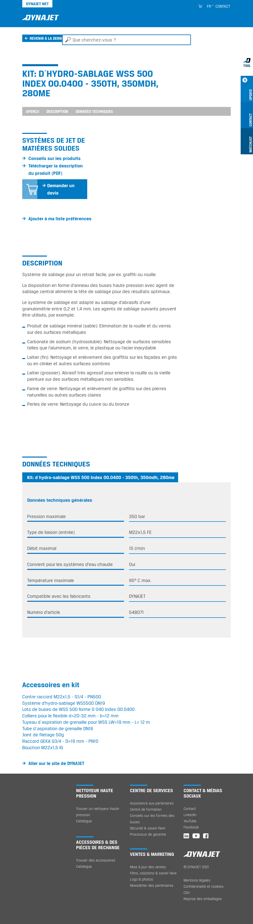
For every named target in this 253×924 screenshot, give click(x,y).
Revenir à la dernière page (54, 38)
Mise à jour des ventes (148, 867)
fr (209, 6)
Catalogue (84, 821)
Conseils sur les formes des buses (152, 818)
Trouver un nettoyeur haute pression (97, 811)
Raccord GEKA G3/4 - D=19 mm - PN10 (60, 741)
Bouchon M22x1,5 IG (42, 747)
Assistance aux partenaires (152, 803)
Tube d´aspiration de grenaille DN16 (57, 728)
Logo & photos (141, 879)
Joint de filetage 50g (43, 734)
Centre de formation (146, 809)
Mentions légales (197, 880)
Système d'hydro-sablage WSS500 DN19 (63, 703)
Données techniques (94, 111)
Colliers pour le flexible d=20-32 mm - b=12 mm (70, 715)
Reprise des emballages (203, 899)
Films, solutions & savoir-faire (153, 873)
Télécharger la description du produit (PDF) (55, 169)
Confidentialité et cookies (204, 886)
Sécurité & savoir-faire (147, 828)
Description (57, 111)
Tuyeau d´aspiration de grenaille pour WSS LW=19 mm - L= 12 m (86, 722)
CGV (187, 892)
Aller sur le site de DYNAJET (56, 763)
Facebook (191, 827)
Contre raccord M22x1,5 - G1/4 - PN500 (61, 696)
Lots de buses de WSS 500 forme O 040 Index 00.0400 (78, 709)
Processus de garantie (148, 834)
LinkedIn (190, 815)
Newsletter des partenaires (151, 885)
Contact (222, 6)
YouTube (190, 821)
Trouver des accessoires (95, 860)
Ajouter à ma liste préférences (59, 218)
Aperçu (32, 111)
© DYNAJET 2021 (196, 867)
